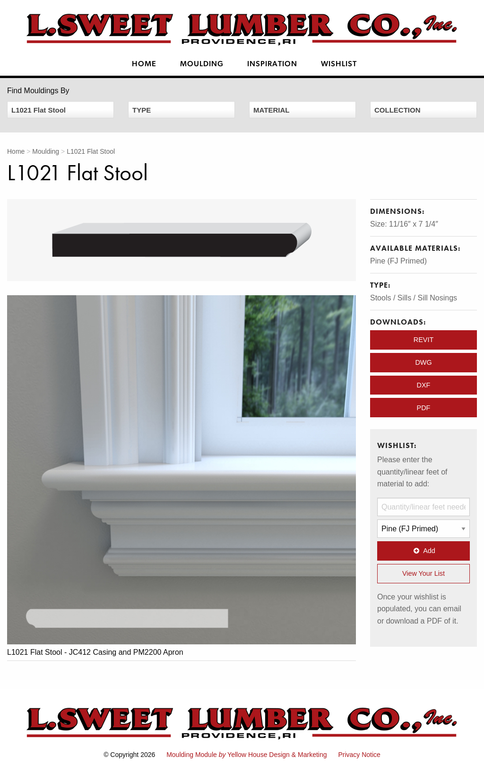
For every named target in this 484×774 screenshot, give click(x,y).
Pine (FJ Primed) (398, 261)
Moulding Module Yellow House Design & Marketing (246, 754)
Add (423, 550)
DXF (424, 385)
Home (144, 64)
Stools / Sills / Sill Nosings (413, 298)
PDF (424, 408)
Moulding (202, 64)
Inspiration (272, 64)
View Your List (423, 573)
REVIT (423, 339)
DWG (423, 362)
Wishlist (339, 64)
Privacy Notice (359, 754)
